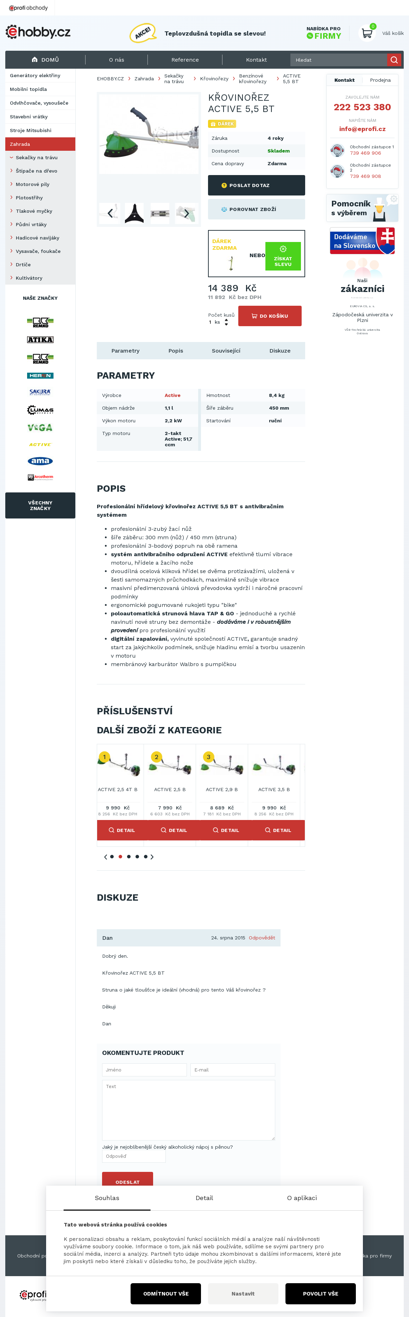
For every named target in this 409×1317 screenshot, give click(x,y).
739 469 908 (365, 176)
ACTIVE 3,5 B (279, 789)
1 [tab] (112, 856)
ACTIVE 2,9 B (227, 789)
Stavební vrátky (29, 116)
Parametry (125, 350)
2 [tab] (120, 856)
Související (226, 350)
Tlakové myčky (34, 211)
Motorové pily (32, 184)
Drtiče (23, 264)
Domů (45, 59)
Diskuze (280, 350)
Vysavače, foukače (38, 251)
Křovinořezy (214, 78)
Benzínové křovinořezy (252, 78)
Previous (109, 213)
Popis (175, 350)
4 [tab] (137, 856)
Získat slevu (283, 256)
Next (187, 213)
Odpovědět (262, 937)
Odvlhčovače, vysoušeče (39, 103)
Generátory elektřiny (35, 75)
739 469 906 (365, 153)
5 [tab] (145, 856)
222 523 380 (362, 107)
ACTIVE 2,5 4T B (123, 789)
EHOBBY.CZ (110, 78)
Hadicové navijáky (37, 238)
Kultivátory (29, 278)
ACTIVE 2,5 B (175, 789)
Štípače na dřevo (36, 171)
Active (173, 395)
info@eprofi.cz (362, 128)
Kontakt (344, 80)
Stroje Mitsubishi (30, 130)
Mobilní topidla (28, 89)
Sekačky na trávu (37, 157)
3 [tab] (129, 856)
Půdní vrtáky (31, 224)
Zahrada (20, 144)
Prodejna (380, 80)
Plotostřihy (29, 197)
